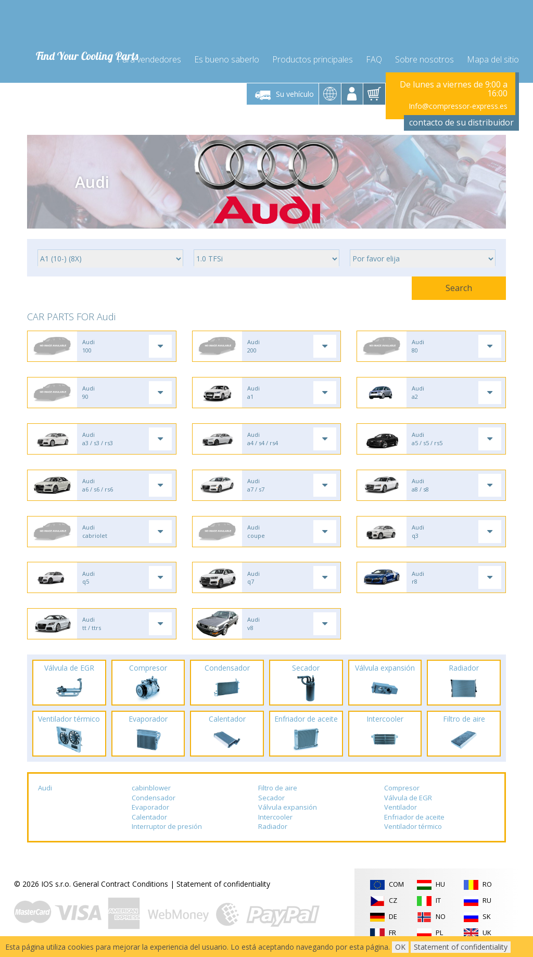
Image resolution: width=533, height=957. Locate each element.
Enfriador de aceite (414, 820)
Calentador (149, 820)
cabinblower (151, 791)
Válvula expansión (287, 810)
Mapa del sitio (493, 58)
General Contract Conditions (120, 887)
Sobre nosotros (424, 58)
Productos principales (312, 58)
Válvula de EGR (408, 800)
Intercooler (275, 820)
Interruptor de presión (167, 829)
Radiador (272, 829)
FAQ (374, 58)
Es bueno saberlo (226, 58)
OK (400, 947)
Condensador (153, 800)
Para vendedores (149, 58)
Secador (271, 800)
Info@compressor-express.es (458, 105)
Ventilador (400, 810)
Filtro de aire (277, 791)
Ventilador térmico (413, 829)
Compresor (402, 791)
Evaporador (150, 810)
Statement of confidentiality (223, 887)
